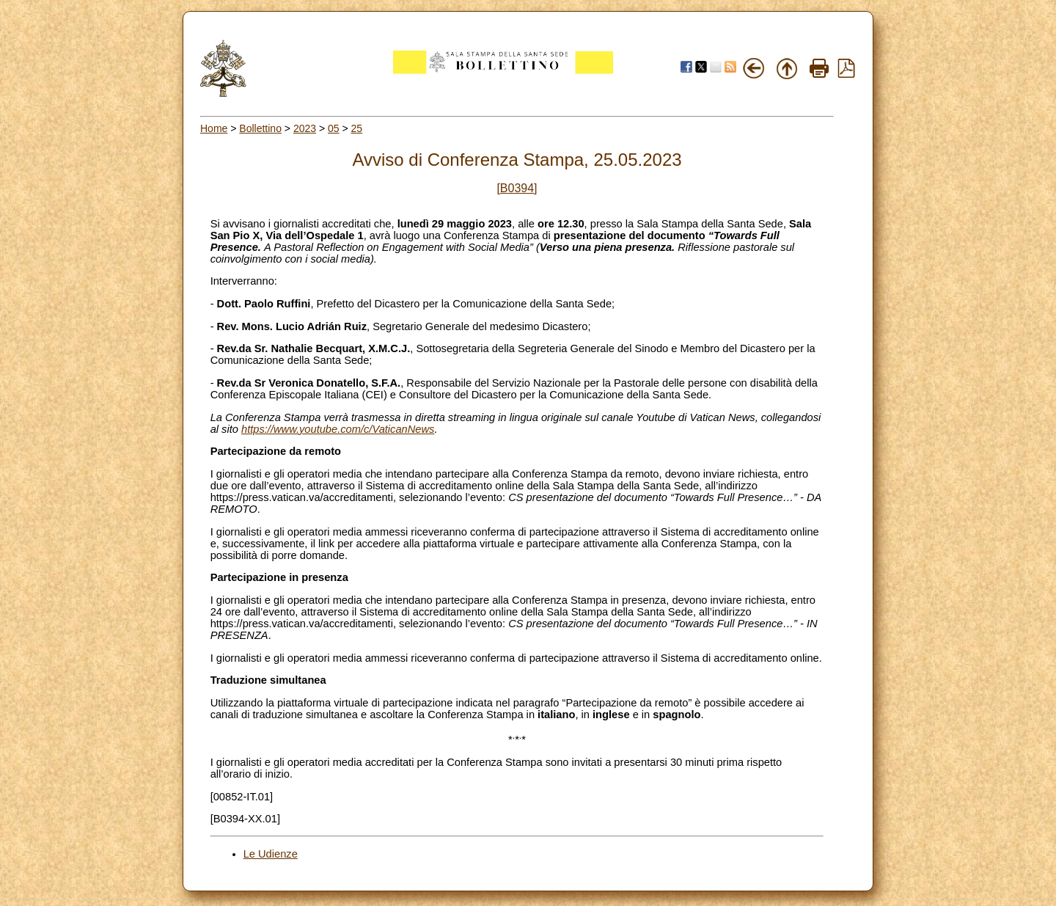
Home (213, 128)
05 (334, 128)
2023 (304, 128)
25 (357, 128)
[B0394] (516, 188)
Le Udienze (270, 854)
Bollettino (260, 128)
